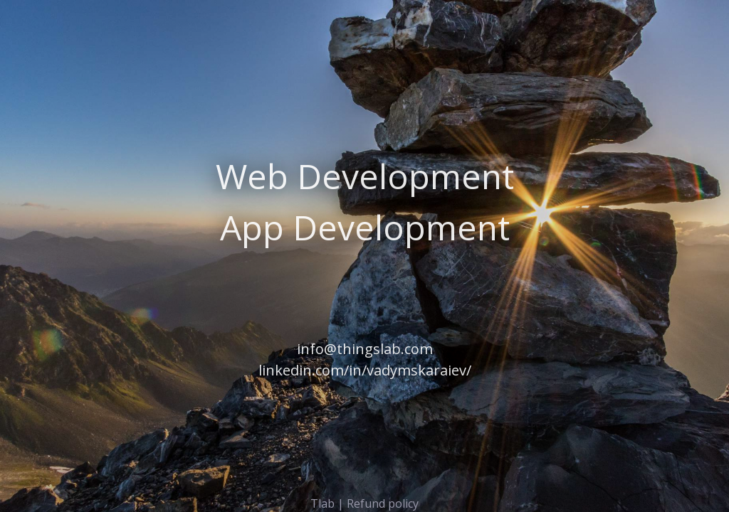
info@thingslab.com (365, 348)
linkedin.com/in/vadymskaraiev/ (364, 370)
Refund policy (383, 503)
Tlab (322, 503)
